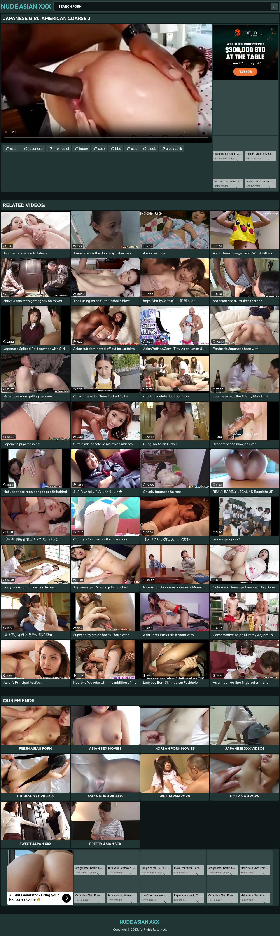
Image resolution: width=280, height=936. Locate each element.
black (151, 148)
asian (14, 148)
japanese (35, 148)
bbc (118, 148)
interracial (61, 148)
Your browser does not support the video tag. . (106, 83)
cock (101, 148)
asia (134, 148)
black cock (174, 148)
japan (83, 148)
